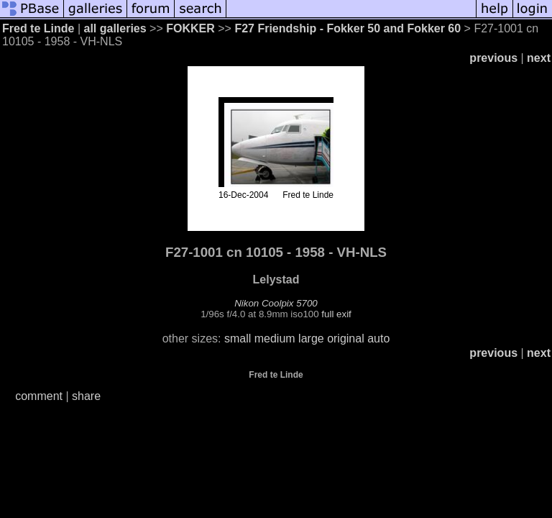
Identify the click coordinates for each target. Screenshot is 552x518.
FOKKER (192, 28)
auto (378, 338)
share (86, 396)
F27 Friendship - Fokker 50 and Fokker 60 (347, 28)
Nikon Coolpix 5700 (276, 303)
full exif (336, 314)
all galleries (115, 28)
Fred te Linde (38, 28)
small (237, 338)
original (345, 338)
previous (493, 58)
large (311, 338)
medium (274, 338)
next (539, 58)
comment (39, 396)
